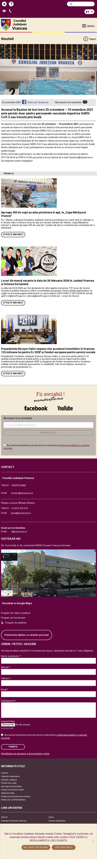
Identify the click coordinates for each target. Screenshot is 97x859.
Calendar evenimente (10, 776)
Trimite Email (5, 11)
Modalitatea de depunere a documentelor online (25, 753)
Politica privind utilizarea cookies (15, 796)
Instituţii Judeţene (9, 780)
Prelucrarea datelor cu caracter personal (26, 635)
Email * (4, 689)
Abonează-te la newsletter (68, 102)
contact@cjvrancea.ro (22, 493)
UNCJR (4, 817)
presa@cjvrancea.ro (21, 513)
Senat (51, 817)
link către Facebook (35, 408)
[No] (93, 841)
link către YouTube (65, 408)
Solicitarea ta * (8, 700)
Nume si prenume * (11, 656)
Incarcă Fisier (8, 721)
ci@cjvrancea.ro (19, 531)
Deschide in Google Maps (17, 603)
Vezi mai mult (63, 847)
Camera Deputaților (57, 821)
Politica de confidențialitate (13, 800)
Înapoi (89, 39)
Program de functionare (13, 618)
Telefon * (6, 678)
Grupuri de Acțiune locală (12, 789)
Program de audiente (15, 622)
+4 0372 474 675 (19, 508)
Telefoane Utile (7, 793)
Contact (4, 773)
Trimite (13, 746)
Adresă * (5, 667)
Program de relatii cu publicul (15, 613)
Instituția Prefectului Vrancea (13, 821)
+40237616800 (18, 485)
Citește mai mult (13, 234)
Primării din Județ (8, 783)
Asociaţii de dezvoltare (11, 786)
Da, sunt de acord (36, 847)
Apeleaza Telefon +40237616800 (11, 11)
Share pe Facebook (37, 102)
